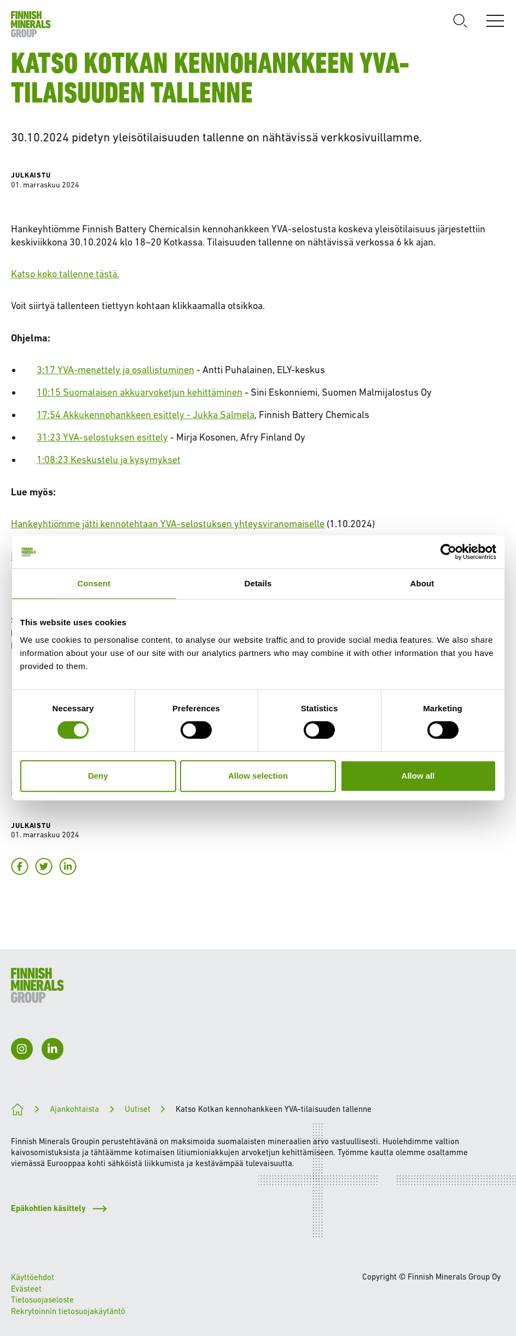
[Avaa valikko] (495, 21)
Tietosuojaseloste (42, 1299)
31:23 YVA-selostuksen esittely (102, 437)
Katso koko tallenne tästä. (65, 273)
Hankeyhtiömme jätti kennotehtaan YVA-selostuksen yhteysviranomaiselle (167, 523)
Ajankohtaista (74, 1109)
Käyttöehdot (32, 1277)
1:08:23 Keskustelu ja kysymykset (109, 459)
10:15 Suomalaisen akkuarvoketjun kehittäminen (139, 392)
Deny (98, 775)
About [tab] (422, 583)
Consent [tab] (94, 583)
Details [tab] (258, 583)
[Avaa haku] (460, 21)
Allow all (418, 775)
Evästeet (26, 1288)
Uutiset (137, 1109)
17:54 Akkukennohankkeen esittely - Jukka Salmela (145, 414)
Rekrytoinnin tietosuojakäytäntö (68, 1311)
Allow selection (258, 775)
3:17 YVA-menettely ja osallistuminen (115, 369)
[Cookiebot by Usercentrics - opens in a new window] (448, 552)
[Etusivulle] (31, 24)
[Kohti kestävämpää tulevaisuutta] (17, 1109)
